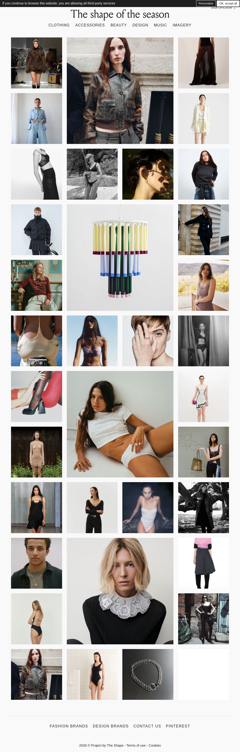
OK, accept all (228, 3)
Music (160, 25)
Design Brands (111, 726)
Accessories (90, 25)
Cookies (155, 745)
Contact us (147, 726)
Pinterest (178, 726)
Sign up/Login (221, 7)
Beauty (119, 25)
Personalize (206, 3)
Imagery (182, 25)
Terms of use (136, 745)
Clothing (59, 25)
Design (140, 25)
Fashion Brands (69, 726)
